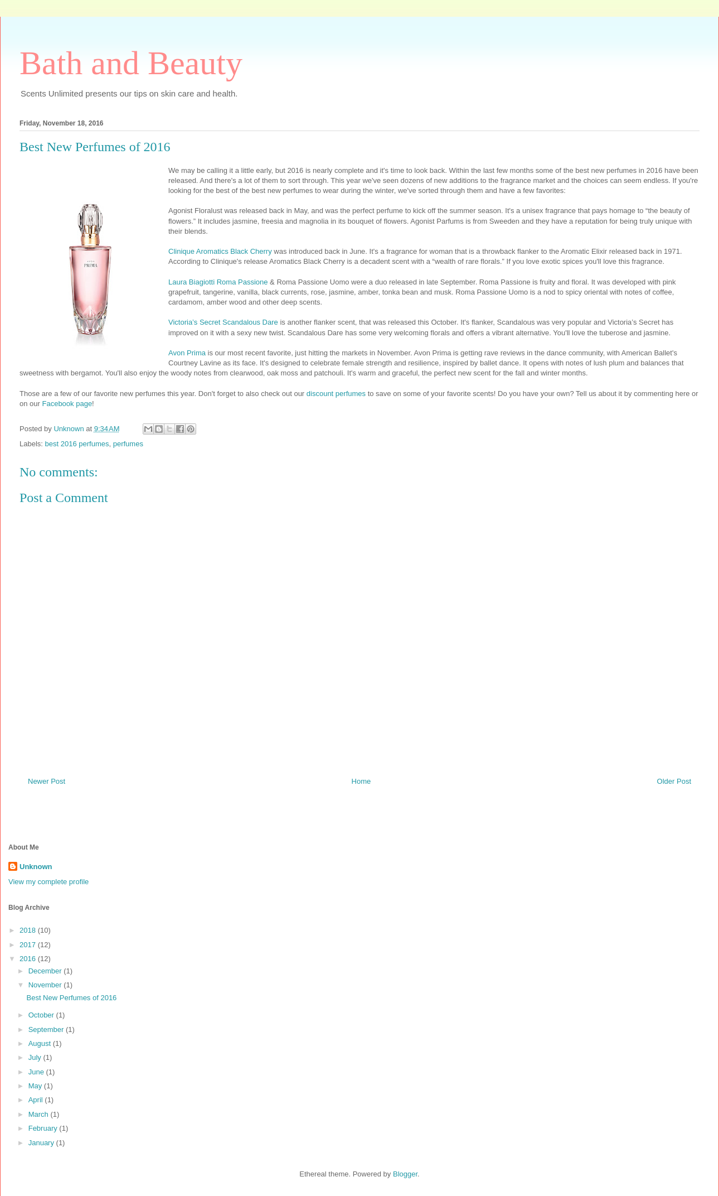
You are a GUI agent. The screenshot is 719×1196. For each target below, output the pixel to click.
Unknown (36, 866)
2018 (29, 930)
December (46, 971)
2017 (29, 945)
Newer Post (46, 781)
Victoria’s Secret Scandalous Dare (223, 322)
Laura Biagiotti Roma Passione (218, 282)
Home (361, 781)
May (36, 1086)
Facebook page (67, 403)
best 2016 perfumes (77, 444)
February (44, 1128)
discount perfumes (336, 393)
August (40, 1043)
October (42, 1015)
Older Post (674, 781)
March (39, 1114)
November (46, 985)
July (35, 1057)
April (36, 1100)
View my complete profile (48, 881)
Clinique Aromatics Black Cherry (220, 251)
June (37, 1072)
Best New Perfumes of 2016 (71, 998)
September (47, 1029)
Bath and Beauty (131, 63)
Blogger (405, 1174)
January (42, 1143)
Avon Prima (187, 353)
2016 (29, 958)
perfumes (128, 444)
